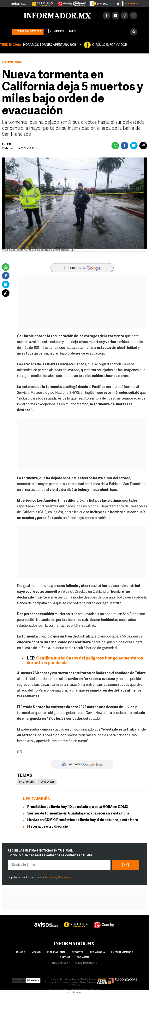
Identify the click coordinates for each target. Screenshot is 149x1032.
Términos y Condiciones (59, 877)
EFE (9, 144)
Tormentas (47, 782)
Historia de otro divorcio (47, 827)
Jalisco (20, 952)
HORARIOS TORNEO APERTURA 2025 (49, 45)
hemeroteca (60, 963)
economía (83, 957)
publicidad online (85, 963)
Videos (56, 31)
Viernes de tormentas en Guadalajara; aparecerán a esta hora (78, 813)
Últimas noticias (28, 31)
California (26, 782)
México (36, 952)
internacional (56, 952)
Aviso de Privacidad (58, 990)
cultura (65, 957)
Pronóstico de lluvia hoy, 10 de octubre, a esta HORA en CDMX (77, 807)
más (75, 31)
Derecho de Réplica (79, 990)
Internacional (12, 62)
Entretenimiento (122, 952)
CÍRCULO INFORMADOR (109, 45)
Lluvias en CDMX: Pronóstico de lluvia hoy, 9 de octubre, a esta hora (82, 820)
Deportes (77, 952)
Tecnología (97, 952)
